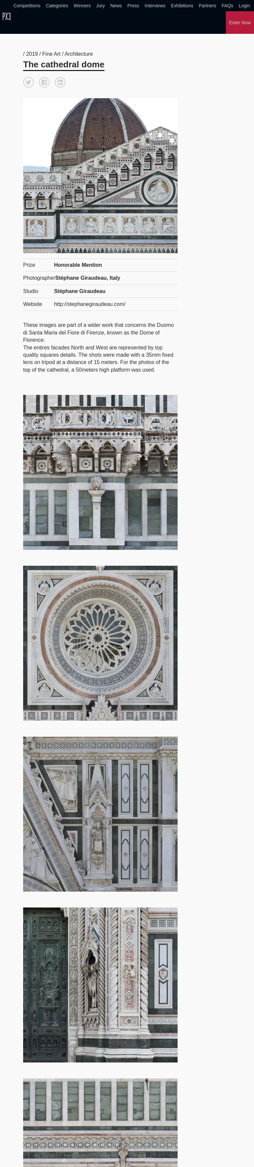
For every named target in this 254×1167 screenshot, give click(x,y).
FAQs (227, 5)
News (116, 5)
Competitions (27, 5)
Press (133, 5)
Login (244, 5)
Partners (207, 5)
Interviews (155, 5)
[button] (28, 81)
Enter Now (240, 22)
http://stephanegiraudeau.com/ (89, 303)
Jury (100, 5)
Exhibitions (182, 5)
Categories (57, 5)
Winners (82, 5)
